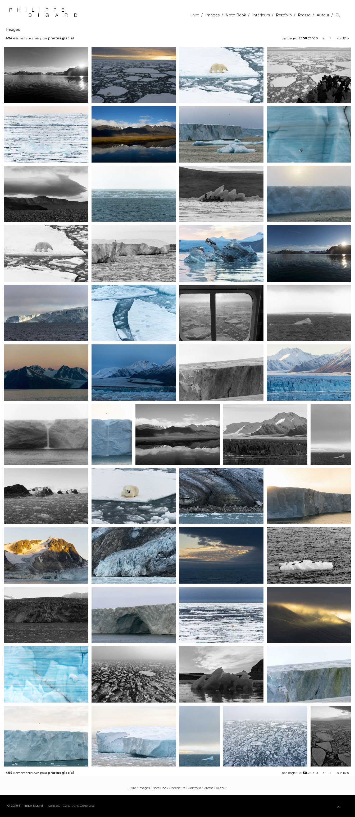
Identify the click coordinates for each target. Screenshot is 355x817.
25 (300, 38)
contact (54, 805)
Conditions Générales (78, 805)
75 (309, 38)
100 (315, 38)
